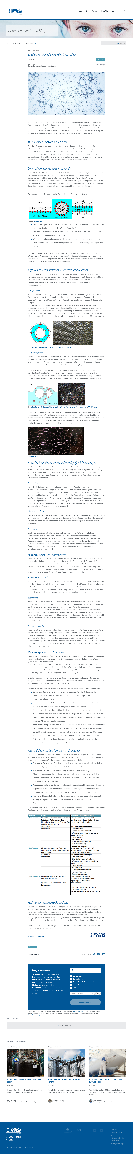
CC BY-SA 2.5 (93, 407)
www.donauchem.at (36, 936)
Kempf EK (35, 347)
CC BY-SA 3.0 (60, 407)
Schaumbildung (47, 407)
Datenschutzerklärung (78, 1011)
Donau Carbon (78, 979)
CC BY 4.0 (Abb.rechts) (62, 347)
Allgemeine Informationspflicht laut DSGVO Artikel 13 (117, 1138)
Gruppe (75, 988)
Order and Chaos (46, 347)
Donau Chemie (78, 985)
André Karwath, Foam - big (76, 407)
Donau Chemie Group (108, 11)
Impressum (114, 1129)
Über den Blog (83, 11)
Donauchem (77, 976)
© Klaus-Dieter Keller (36, 456)
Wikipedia (38, 221)
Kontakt (94, 11)
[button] (66, 1025)
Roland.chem (35, 407)
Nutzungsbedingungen (117, 1144)
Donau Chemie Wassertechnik (83, 982)
